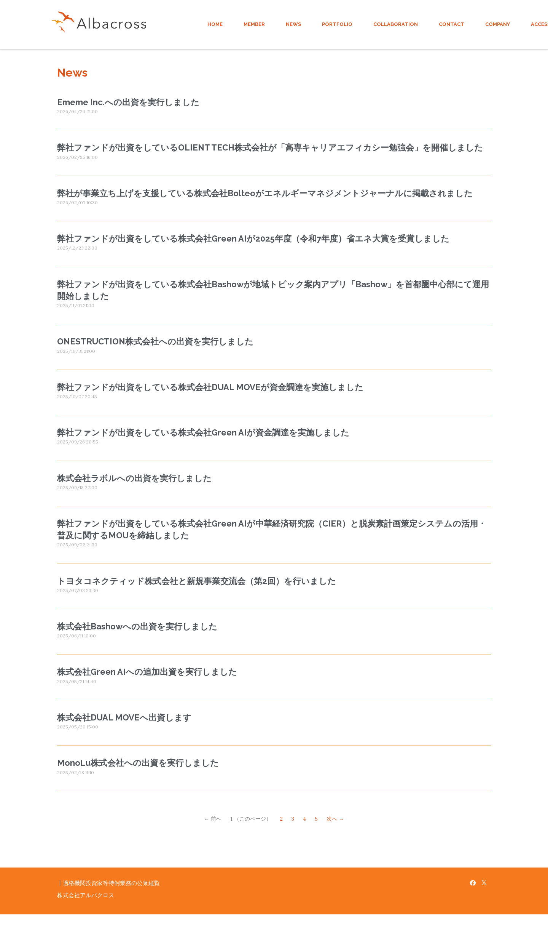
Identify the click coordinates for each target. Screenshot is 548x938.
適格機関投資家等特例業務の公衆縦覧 (111, 883)
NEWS (293, 24)
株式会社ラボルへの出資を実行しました (134, 478)
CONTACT (451, 24)
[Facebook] (473, 883)
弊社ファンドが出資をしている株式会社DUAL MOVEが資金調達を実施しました (210, 387)
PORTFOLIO (337, 24)
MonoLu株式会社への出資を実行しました (138, 763)
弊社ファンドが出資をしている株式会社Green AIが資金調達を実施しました (203, 432)
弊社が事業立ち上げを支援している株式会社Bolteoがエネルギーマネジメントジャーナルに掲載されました (265, 193)
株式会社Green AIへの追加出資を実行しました (147, 672)
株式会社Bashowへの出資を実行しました (137, 626)
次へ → (335, 818)
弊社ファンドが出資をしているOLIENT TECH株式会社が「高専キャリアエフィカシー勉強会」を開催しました (270, 147)
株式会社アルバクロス (85, 895)
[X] (484, 883)
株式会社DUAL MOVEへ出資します (124, 717)
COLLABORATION (395, 24)
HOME (215, 24)
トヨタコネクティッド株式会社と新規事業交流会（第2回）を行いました (196, 581)
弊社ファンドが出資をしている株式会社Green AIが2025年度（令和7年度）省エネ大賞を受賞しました (253, 238)
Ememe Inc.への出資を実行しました (128, 102)
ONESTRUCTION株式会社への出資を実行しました (155, 341)
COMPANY (497, 24)
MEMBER (254, 24)
